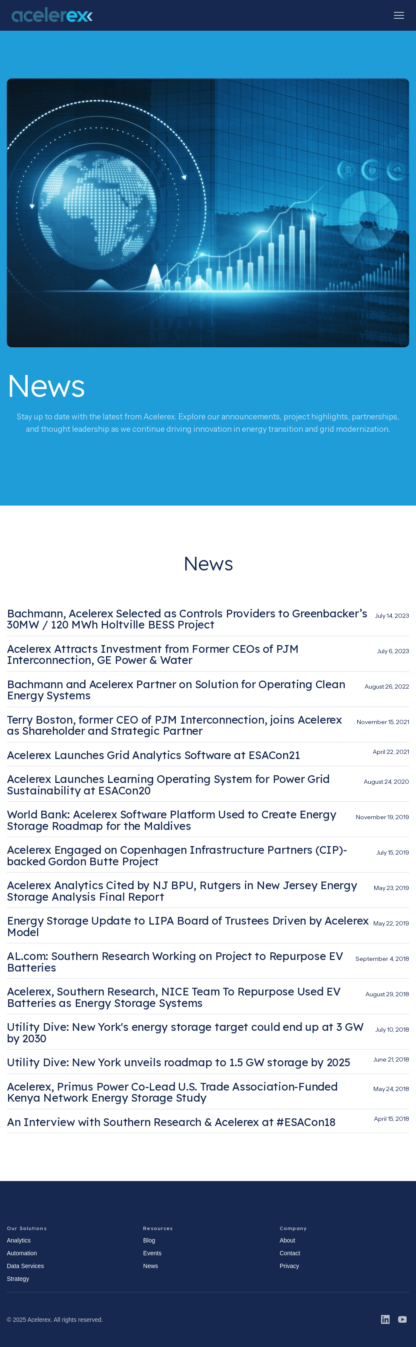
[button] (399, 15)
